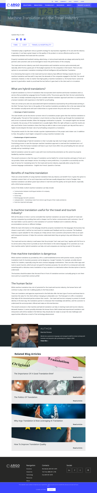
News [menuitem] (56, 1)
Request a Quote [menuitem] (84, 5)
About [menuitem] (69, 5)
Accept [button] (51, 489)
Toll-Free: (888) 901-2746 (49, 472)
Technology (29, 475)
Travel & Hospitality (41, 45)
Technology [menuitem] (49, 5)
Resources (29, 478)
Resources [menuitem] (60, 5)
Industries (29, 472)
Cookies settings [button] (41, 489)
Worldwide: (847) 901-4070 (49, 469)
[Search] (52, 1)
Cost (25, 45)
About (28, 481)
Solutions (29, 469)
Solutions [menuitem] (27, 5)
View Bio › (44, 341)
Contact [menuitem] (76, 1)
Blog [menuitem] (70, 1)
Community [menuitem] (63, 1)
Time (15, 45)
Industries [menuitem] (38, 5)
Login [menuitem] (82, 1)
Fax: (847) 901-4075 (47, 475)
